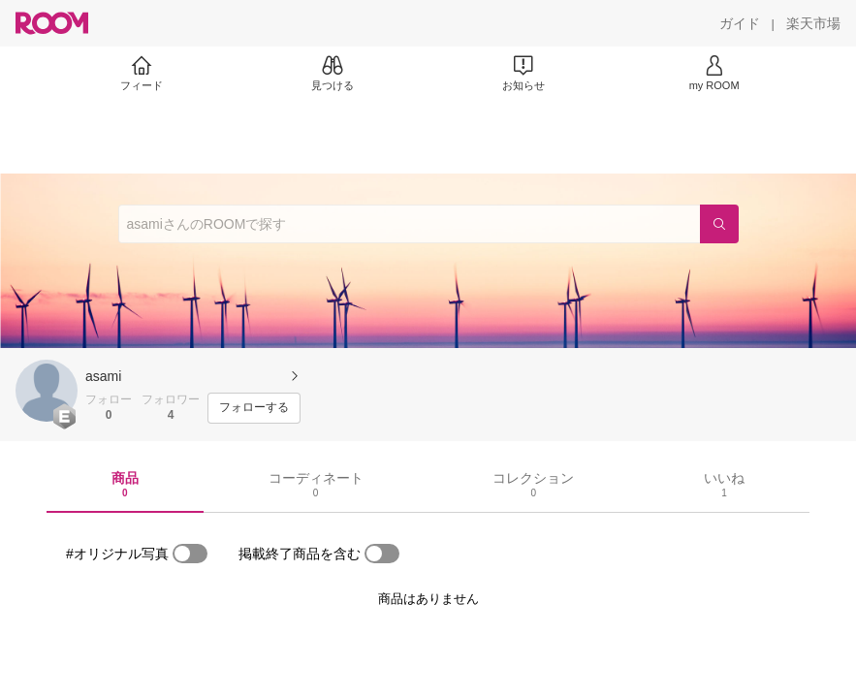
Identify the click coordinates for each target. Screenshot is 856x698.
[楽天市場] (813, 23)
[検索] (719, 224)
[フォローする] (254, 408)
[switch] (190, 553)
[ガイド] (739, 23)
